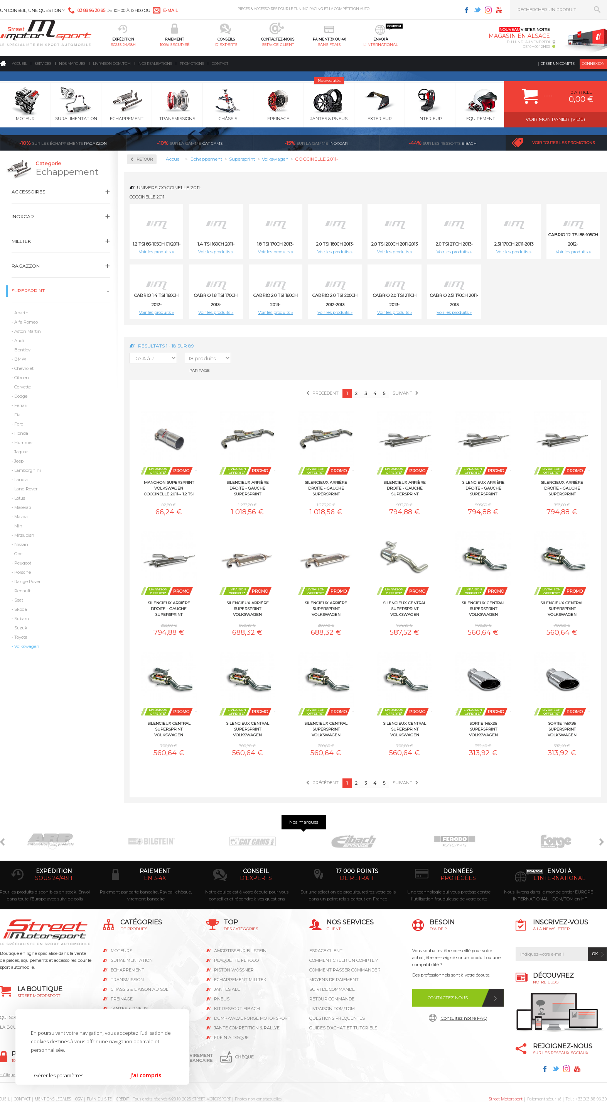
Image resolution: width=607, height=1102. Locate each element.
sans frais (329, 44)
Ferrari (20, 405)
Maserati (22, 507)
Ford (19, 424)
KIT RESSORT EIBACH (237, 1008)
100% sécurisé (175, 44)
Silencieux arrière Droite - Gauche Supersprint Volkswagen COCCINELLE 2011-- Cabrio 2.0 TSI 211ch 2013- (169, 608)
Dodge (20, 396)
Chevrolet (24, 368)
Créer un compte (558, 63)
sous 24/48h (123, 44)
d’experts (256, 878)
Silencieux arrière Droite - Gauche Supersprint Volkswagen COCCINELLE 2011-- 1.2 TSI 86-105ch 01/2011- (247, 488)
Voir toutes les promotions (563, 142)
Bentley (22, 350)
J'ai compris (145, 1075)
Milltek (21, 241)
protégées (458, 878)
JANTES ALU (227, 989)
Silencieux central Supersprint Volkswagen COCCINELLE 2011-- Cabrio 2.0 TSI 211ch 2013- (405, 729)
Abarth (21, 312)
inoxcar (316, 143)
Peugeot (22, 563)
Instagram (488, 10)
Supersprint (28, 290)
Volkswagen (26, 646)
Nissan (21, 544)
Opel (19, 553)
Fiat (18, 414)
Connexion (593, 63)
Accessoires (28, 192)
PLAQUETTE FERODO (236, 960)
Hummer (23, 442)
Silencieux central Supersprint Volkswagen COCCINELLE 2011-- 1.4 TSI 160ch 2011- (405, 608)
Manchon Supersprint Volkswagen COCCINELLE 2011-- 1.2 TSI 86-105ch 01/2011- (169, 488)
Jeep (19, 461)
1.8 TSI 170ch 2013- (275, 244)
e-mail (170, 10)
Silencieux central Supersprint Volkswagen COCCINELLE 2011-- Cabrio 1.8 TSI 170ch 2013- (247, 729)
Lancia (21, 479)
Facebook (466, 10)
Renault (22, 590)
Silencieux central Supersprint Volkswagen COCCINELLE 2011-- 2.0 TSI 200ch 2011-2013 (562, 608)
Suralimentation (132, 960)
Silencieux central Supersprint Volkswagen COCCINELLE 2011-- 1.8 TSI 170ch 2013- (483, 608)
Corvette (22, 387)
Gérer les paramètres (58, 1075)
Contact (220, 63)
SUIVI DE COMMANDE (332, 989)
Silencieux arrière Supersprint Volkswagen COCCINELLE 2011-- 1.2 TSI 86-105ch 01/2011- (247, 608)
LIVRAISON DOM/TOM (332, 1008)
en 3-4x (155, 878)
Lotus (19, 498)
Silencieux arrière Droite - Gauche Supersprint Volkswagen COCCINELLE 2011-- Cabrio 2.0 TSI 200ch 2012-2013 (562, 488)
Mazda (21, 516)
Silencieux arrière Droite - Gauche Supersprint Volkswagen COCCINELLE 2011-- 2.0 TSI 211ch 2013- (483, 488)
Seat (18, 600)
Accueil (19, 63)
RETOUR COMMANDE (331, 999)
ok (595, 953)
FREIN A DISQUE (231, 1037)
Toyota (20, 637)
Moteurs (121, 950)
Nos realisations (155, 63)
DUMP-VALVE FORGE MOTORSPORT (252, 1018)
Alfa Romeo (26, 322)
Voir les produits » (156, 251)
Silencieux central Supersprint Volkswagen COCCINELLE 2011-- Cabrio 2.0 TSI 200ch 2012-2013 (326, 729)
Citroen (21, 377)
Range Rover (27, 581)
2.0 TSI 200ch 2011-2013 (394, 244)
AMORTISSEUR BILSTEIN (240, 950)
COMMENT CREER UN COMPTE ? (343, 960)
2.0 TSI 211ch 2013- (454, 244)
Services (43, 63)
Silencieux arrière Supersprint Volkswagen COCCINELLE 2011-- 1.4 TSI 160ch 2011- (326, 608)
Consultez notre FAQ (463, 1018)
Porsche (22, 572)
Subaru (21, 618)
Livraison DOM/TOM (112, 63)
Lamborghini (27, 470)
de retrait (357, 878)
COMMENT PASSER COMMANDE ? (345, 970)
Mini (19, 526)
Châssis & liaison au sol (139, 989)
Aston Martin (27, 331)
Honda (21, 433)
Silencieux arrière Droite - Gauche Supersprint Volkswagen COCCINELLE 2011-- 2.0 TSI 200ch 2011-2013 (404, 488)
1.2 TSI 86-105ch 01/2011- (156, 244)
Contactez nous (448, 997)
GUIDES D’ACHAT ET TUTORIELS (343, 1028)
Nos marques (72, 63)
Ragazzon (63, 143)
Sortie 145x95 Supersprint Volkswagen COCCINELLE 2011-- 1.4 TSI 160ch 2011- (562, 729)
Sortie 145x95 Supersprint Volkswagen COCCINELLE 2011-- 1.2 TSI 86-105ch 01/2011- (483, 729)
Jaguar (21, 451)
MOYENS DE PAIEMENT (334, 979)
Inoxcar (23, 216)
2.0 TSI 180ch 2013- (335, 244)
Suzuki (21, 628)
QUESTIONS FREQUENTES (337, 1018)
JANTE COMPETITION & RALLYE (247, 1028)
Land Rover (25, 489)
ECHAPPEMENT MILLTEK (240, 979)
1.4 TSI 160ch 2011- (215, 244)
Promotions (192, 63)
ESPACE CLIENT (325, 950)
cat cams (190, 143)
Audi (19, 340)
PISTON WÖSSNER (234, 970)
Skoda (20, 609)
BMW (20, 359)
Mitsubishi (24, 535)
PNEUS (221, 999)
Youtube (499, 10)
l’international (380, 44)
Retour (145, 159)
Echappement (127, 970)
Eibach (443, 143)
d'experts (226, 44)
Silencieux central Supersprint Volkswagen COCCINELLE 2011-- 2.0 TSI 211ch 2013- (168, 729)
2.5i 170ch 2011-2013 (513, 244)
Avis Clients (569, 1064)
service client (278, 44)
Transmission (127, 979)
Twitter (477, 10)
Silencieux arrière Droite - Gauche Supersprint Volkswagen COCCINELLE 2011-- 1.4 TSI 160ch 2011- (326, 488)
